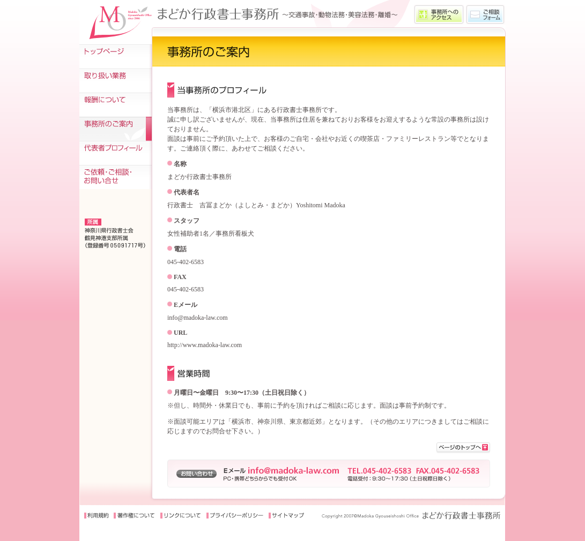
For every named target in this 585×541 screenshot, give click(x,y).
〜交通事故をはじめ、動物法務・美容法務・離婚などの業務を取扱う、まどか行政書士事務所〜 (282, 13)
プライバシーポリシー (235, 516)
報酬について (115, 105)
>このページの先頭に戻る (463, 447)
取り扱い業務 (115, 81)
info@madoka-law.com (197, 317)
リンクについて (180, 516)
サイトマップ (287, 516)
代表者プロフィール (115, 153)
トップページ (115, 56)
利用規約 (96, 516)
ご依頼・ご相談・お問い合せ (115, 177)
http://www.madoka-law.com (204, 345)
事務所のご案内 (115, 129)
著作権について (134, 516)
